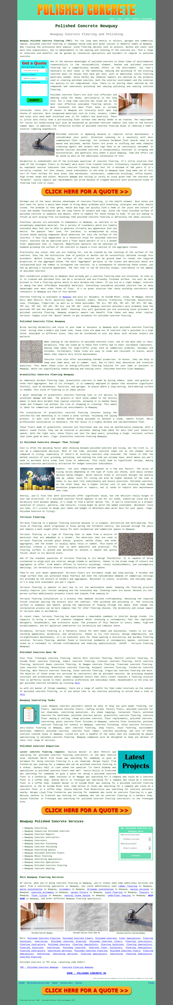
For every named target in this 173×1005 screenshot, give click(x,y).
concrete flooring (67, 883)
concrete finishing (107, 725)
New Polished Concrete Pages (38, 983)
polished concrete (35, 683)
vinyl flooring (114, 892)
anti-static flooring (33, 728)
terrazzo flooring (75, 558)
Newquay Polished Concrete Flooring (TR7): (46, 41)
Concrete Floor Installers (105, 948)
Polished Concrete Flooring (43, 938)
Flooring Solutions (112, 944)
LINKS (119, 19)
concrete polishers (112, 306)
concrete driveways (42, 892)
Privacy (151, 983)
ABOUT (127, 19)
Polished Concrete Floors (78, 938)
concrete (37, 312)
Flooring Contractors (139, 941)
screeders (64, 889)
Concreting (41, 941)
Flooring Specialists (85, 944)
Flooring (78, 983)
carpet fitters (79, 892)
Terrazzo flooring (30, 523)
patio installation (31, 889)
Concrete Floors (66, 983)
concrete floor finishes (78, 721)
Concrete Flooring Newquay (77, 967)
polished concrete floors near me (59, 770)
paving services (139, 889)
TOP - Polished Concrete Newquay (39, 967)
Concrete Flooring (30, 957)
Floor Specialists (129, 938)
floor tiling (39, 895)
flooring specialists (88, 899)
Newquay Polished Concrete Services (52, 821)
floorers (144, 892)
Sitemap (22, 983)
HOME (112, 19)
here (77, 683)
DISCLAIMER (147, 19)
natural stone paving (77, 895)
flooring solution (142, 677)
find (29, 658)
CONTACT (135, 19)
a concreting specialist (49, 886)
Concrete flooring (30, 297)
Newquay (67, 297)
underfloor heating (119, 895)
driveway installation (100, 889)
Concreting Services (60, 951)
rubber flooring (127, 886)
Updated (55, 983)
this (22, 694)
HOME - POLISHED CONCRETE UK (86, 973)
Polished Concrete (106, 938)
